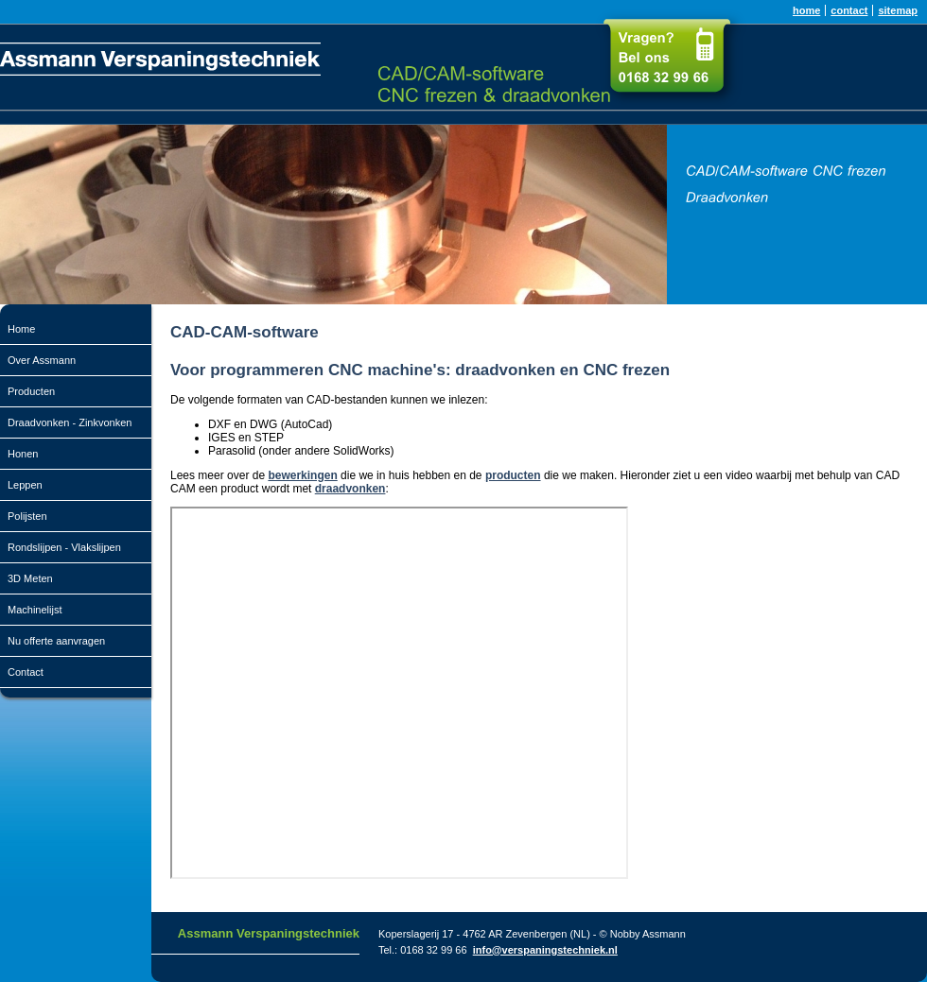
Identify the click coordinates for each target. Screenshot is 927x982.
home (806, 10)
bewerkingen (302, 475)
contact (849, 10)
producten (513, 475)
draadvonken (350, 488)
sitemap (898, 10)
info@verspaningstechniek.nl (545, 950)
